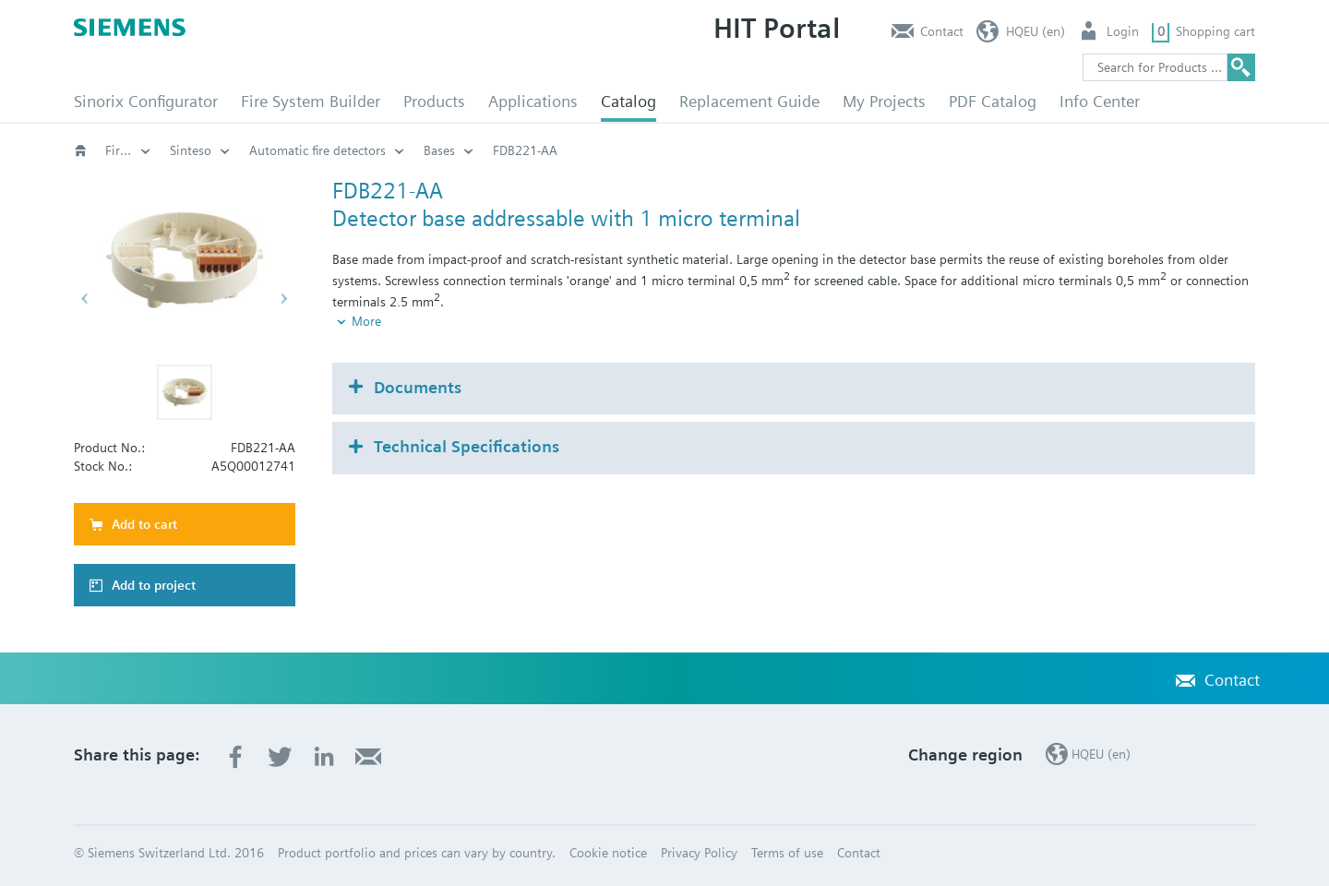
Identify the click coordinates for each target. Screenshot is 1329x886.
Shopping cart (1215, 31)
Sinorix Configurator (146, 101)
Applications (533, 101)
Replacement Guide (749, 101)
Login (1123, 31)
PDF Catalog (992, 101)
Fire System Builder (310, 101)
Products (434, 101)
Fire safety (134, 150)
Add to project (154, 585)
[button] (184, 392)
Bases (849, 150)
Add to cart (144, 524)
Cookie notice (608, 852)
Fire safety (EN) (327, 150)
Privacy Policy (699, 852)
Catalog (628, 101)
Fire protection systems (475, 150)
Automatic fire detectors (727, 150)
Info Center (1100, 101)
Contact (942, 31)
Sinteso (600, 150)
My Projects (884, 101)
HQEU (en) (1035, 31)
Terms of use (787, 852)
